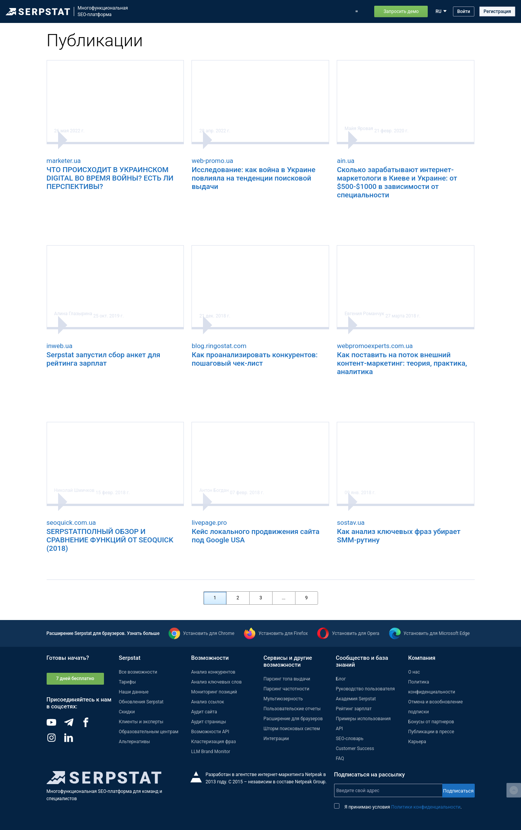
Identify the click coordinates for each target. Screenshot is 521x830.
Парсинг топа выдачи (286, 679)
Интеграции (276, 738)
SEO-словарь (349, 738)
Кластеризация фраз (213, 741)
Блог (317, 11)
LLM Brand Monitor (210, 751)
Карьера (417, 741)
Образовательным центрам (149, 731)
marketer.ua (64, 160)
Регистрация (497, 11)
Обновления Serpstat (282, 11)
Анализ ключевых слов (216, 682)
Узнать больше (143, 633)
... (284, 598)
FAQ (340, 758)
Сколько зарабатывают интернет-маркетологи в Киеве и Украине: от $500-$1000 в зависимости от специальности (397, 182)
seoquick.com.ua (71, 522)
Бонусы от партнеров (431, 721)
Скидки (127, 711)
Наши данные (134, 692)
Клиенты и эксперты (141, 721)
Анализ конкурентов (213, 672)
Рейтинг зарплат (354, 708)
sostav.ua (350, 522)
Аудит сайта (204, 711)
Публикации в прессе (431, 731)
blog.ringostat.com (219, 346)
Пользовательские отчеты (292, 708)
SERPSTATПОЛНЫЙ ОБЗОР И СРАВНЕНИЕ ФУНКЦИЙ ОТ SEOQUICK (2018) (110, 540)
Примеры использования (363, 718)
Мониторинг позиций (214, 692)
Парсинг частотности (286, 689)
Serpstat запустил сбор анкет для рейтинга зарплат (104, 359)
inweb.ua (60, 346)
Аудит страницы (208, 721)
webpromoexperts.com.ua (374, 346)
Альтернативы (134, 741)
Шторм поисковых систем (291, 728)
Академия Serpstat (356, 698)
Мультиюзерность (283, 698)
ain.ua (345, 160)
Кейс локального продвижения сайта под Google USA (255, 535)
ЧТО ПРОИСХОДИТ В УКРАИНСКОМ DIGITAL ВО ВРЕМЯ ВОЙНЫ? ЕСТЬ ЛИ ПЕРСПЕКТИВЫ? (110, 178)
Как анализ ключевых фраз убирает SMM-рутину (398, 535)
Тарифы (338, 11)
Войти (463, 11)
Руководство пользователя (365, 689)
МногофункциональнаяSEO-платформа (103, 11)
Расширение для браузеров (293, 718)
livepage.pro (209, 522)
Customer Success (355, 748)
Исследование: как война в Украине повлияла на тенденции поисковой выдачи (253, 178)
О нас (414, 672)
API (339, 728)
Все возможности (138, 672)
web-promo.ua (212, 160)
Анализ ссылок (207, 702)
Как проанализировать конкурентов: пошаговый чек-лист (255, 359)
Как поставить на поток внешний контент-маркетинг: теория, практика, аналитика (402, 363)
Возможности (206, 11)
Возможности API (210, 731)
